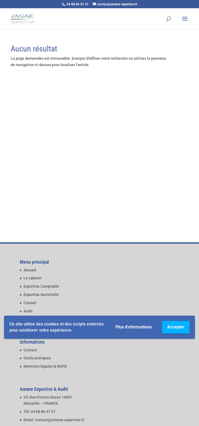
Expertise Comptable (41, 286)
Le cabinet (32, 278)
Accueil (30, 270)
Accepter (176, 326)
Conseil (30, 303)
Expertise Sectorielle (41, 294)
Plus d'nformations (134, 326)
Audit (28, 311)
